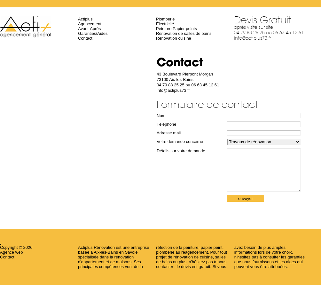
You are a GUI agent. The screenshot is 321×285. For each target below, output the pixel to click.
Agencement (89, 23)
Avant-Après (89, 28)
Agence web (11, 252)
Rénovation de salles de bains (183, 33)
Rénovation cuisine (173, 38)
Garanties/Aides (93, 33)
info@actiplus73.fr (252, 38)
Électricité (165, 23)
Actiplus (85, 19)
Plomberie (165, 19)
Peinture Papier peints (176, 28)
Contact (85, 38)
